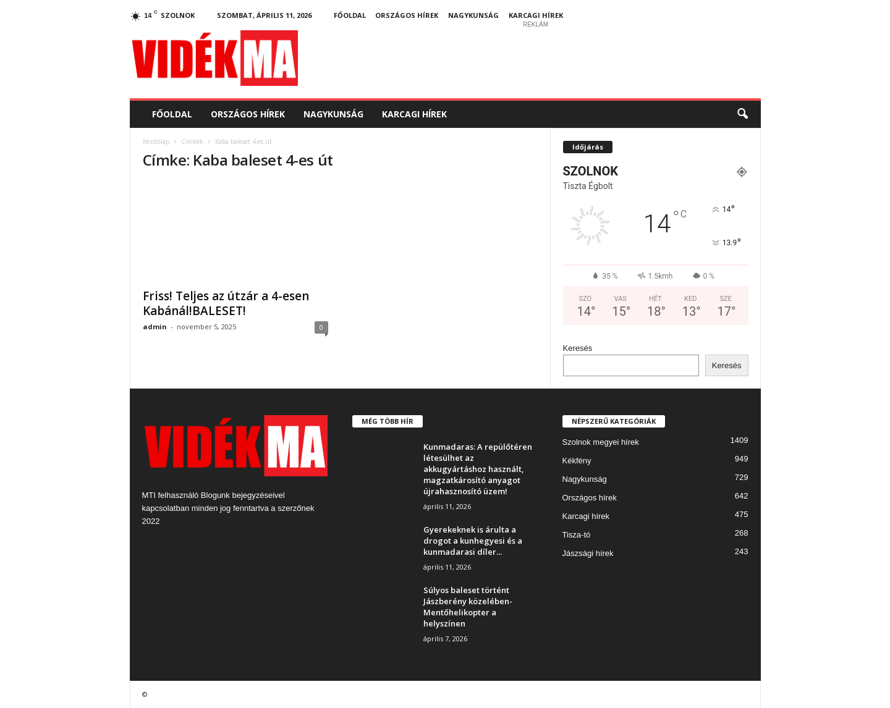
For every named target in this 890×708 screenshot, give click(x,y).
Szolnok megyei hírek (600, 442)
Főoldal (350, 15)
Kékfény (576, 460)
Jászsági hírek (588, 553)
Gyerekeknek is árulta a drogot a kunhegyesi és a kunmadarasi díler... (472, 540)
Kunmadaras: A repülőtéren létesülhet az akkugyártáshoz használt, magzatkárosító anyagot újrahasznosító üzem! (477, 469)
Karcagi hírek (536, 15)
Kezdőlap (156, 141)
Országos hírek (406, 15)
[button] (742, 114)
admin (155, 326)
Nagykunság (473, 15)
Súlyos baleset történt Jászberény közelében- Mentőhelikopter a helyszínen (467, 606)
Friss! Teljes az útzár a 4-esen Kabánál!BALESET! (226, 303)
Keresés (578, 348)
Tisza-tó (576, 534)
